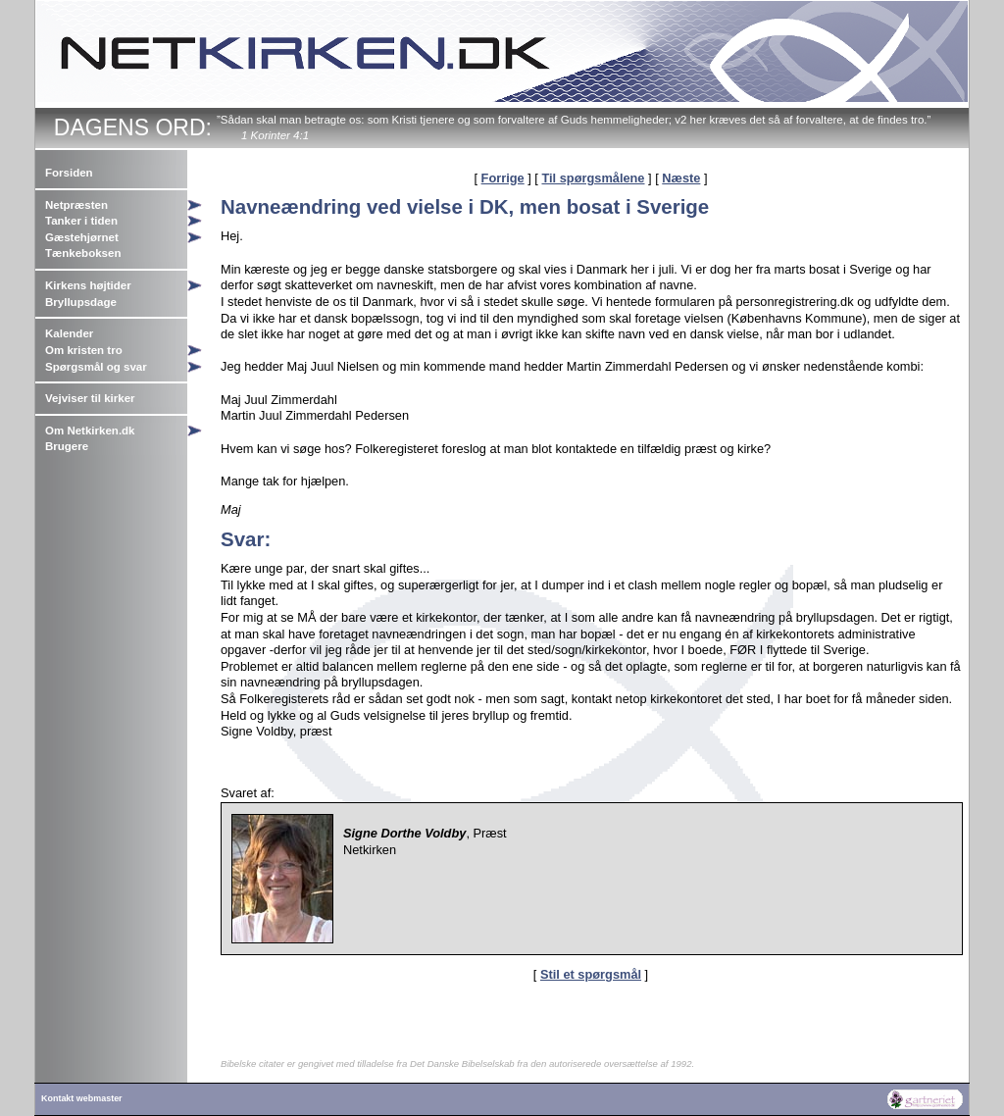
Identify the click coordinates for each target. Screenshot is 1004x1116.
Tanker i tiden (81, 221)
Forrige (503, 178)
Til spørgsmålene (592, 178)
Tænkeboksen (83, 253)
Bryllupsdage (81, 302)
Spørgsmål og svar (96, 367)
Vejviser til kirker (90, 398)
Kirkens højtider (88, 285)
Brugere (66, 446)
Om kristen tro (84, 350)
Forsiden (69, 172)
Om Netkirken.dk (90, 430)
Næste (681, 178)
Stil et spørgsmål (590, 974)
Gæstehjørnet (82, 237)
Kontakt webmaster (82, 1098)
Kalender (69, 333)
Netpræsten (76, 205)
